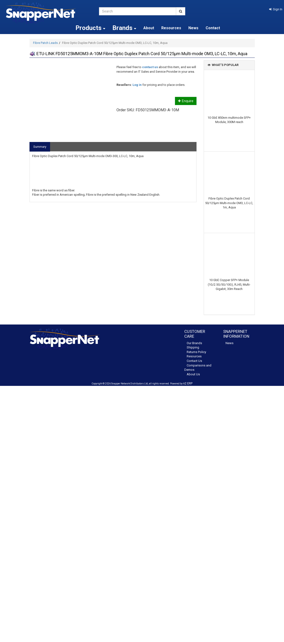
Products (90, 27)
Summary (39, 146)
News (193, 28)
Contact (213, 28)
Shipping (193, 347)
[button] (275, 9)
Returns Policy (196, 352)
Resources (171, 28)
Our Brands (194, 343)
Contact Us (194, 361)
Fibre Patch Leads (45, 43)
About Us (193, 374)
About (148, 28)
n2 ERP (187, 383)
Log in (137, 85)
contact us (150, 67)
